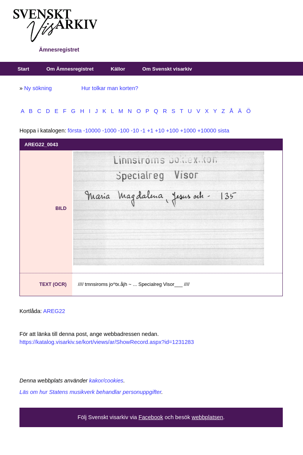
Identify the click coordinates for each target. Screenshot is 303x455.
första (75, 130)
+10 (159, 130)
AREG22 (54, 311)
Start (23, 69)
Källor (118, 69)
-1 (142, 130)
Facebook (151, 417)
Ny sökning (38, 88)
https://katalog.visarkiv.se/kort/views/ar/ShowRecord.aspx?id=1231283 (106, 342)
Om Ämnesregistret (69, 69)
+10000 (206, 130)
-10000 (92, 130)
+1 (150, 130)
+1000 (188, 130)
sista (223, 130)
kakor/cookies (106, 381)
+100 (172, 130)
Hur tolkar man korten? (109, 88)
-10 (135, 130)
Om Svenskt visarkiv (167, 69)
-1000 (109, 130)
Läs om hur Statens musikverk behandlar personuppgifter (90, 392)
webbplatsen (207, 417)
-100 (123, 130)
